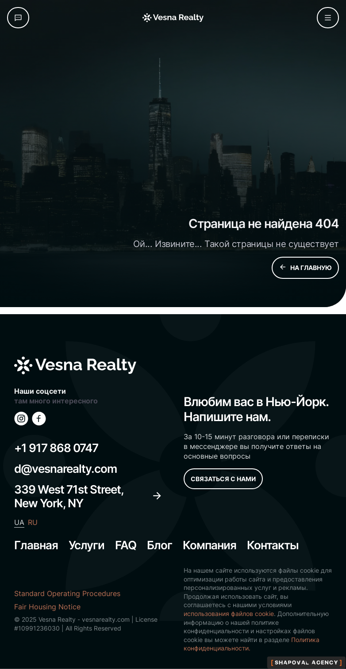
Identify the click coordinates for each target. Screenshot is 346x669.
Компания (209, 545)
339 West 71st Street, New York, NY (88, 496)
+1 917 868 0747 (56, 448)
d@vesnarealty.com (65, 468)
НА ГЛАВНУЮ (305, 268)
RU (33, 522)
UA (19, 522)
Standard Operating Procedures (67, 593)
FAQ (125, 545)
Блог (159, 545)
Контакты (273, 545)
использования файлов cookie (229, 613)
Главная (36, 545)
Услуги (86, 545)
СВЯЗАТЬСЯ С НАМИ (223, 479)
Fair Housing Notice (47, 606)
